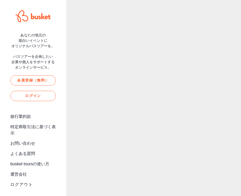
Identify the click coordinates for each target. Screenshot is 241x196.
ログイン (33, 96)
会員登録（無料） (33, 80)
